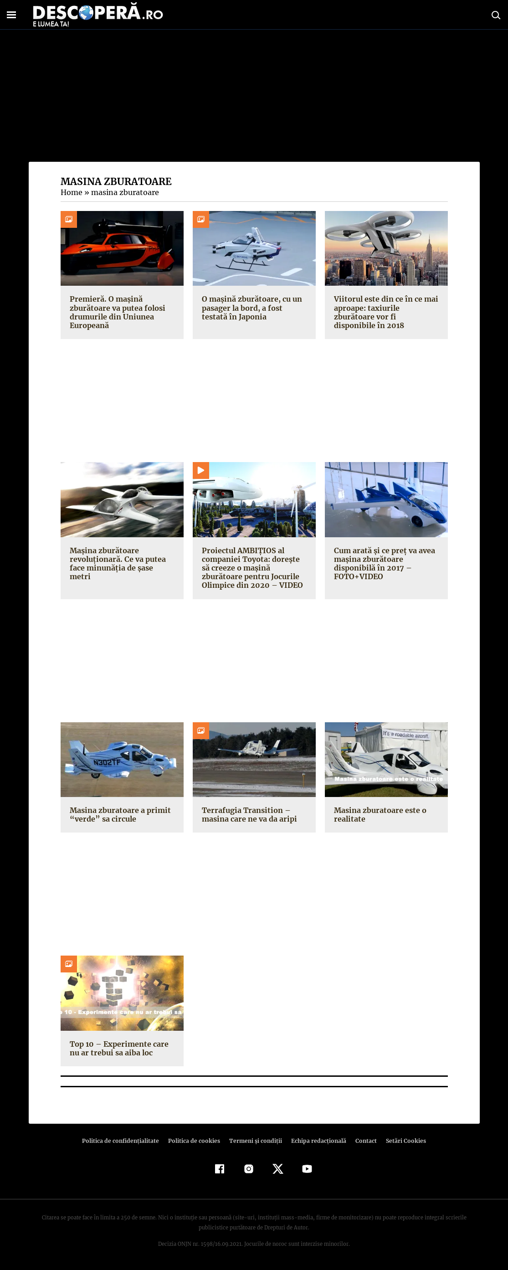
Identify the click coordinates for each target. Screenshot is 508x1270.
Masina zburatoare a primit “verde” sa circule (118, 814)
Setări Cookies (401, 1140)
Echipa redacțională (316, 1140)
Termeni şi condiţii (254, 1140)
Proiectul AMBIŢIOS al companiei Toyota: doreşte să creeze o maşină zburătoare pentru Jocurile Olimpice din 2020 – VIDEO (254, 568)
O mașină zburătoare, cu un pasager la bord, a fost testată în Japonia (254, 307)
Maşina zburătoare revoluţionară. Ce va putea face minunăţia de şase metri (121, 559)
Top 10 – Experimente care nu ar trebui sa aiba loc (118, 1048)
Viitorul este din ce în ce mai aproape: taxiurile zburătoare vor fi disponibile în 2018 (386, 307)
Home (71, 192)
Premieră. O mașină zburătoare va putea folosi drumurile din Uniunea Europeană (116, 312)
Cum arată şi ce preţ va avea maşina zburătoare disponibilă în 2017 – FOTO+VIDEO (383, 563)
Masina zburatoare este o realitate (379, 814)
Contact (362, 1140)
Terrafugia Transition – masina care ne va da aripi (248, 814)
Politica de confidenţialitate (125, 1140)
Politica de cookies (195, 1140)
